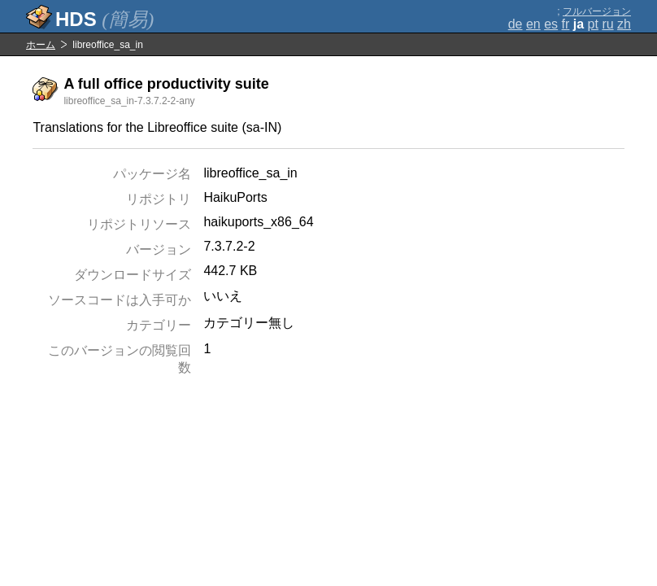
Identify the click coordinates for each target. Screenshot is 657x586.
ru (607, 24)
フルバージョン (597, 11)
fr (566, 24)
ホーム (40, 44)
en (533, 24)
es (551, 24)
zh (624, 24)
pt (593, 24)
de (515, 24)
